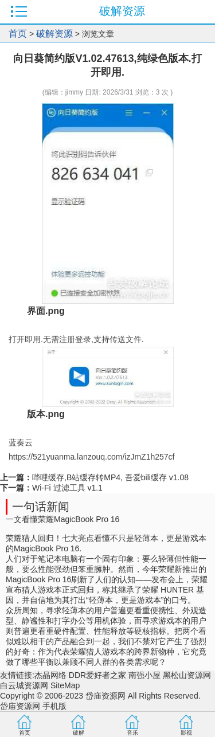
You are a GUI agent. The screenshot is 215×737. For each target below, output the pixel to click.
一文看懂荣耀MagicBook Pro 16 (62, 519)
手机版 (54, 706)
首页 (18, 33)
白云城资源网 (24, 685)
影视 (186, 733)
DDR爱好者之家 (97, 675)
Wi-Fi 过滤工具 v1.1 (67, 487)
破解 (78, 733)
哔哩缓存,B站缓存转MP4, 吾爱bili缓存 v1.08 (110, 477)
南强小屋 (144, 675)
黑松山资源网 (187, 675)
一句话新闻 (40, 506)
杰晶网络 (50, 675)
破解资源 (54, 33)
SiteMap (65, 685)
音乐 (132, 733)
